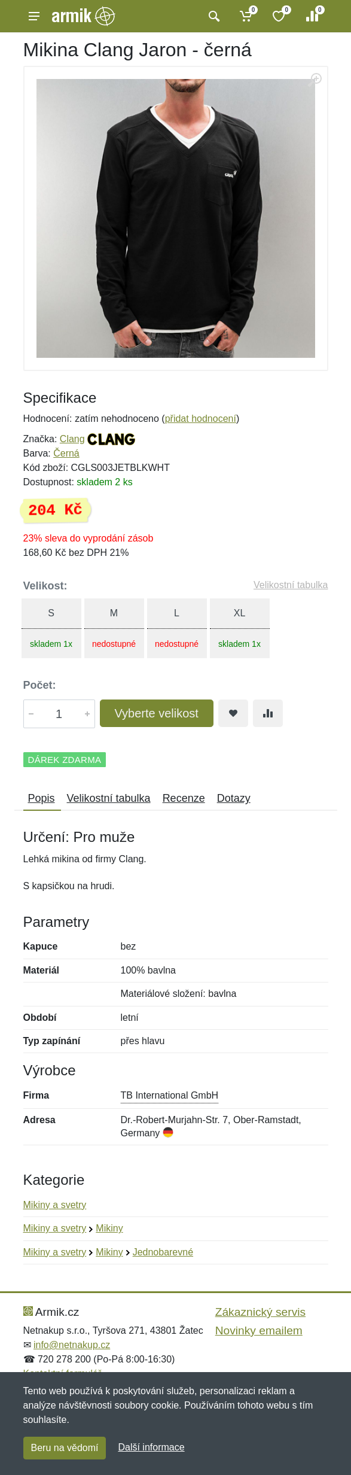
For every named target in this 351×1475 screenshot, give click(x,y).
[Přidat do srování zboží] (268, 713)
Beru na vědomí (65, 1448)
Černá (66, 453)
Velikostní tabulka (291, 585)
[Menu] (34, 16)
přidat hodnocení (200, 418)
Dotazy (234, 798)
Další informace (151, 1447)
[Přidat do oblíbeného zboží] (233, 713)
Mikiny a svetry (55, 1205)
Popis (41, 798)
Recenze (184, 798)
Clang (72, 439)
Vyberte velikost (157, 713)
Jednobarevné (163, 1252)
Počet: (39, 685)
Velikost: (45, 586)
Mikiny (109, 1228)
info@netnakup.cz (71, 1345)
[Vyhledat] (212, 16)
